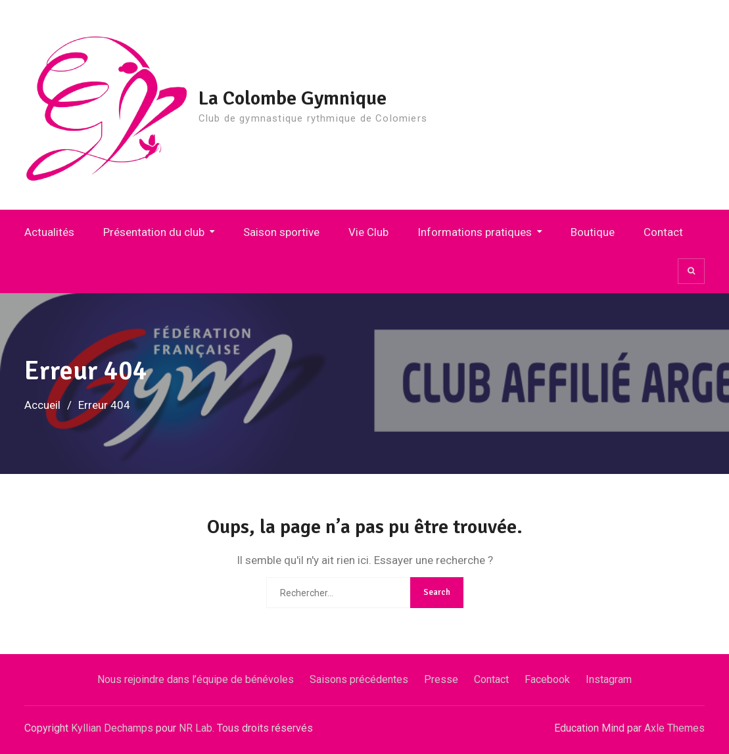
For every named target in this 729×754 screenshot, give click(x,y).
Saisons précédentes (359, 679)
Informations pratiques (474, 232)
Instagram (609, 679)
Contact (663, 232)
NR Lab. (196, 728)
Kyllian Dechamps (112, 728)
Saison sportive (281, 232)
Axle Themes (674, 728)
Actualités (49, 232)
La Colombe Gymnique (293, 98)
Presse (441, 679)
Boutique (593, 232)
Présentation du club (153, 232)
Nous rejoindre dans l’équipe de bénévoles (195, 679)
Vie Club (368, 232)
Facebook (547, 679)
